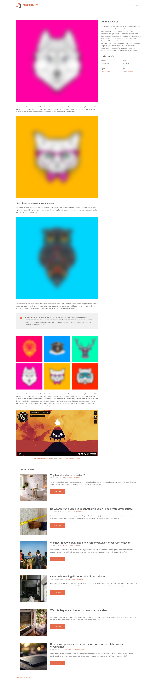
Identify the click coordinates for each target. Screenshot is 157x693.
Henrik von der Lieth (65, 458)
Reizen (65, 545)
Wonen (64, 478)
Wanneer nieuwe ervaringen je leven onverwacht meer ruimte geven (90, 542)
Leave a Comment (74, 478)
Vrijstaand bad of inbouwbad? (67, 475)
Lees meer (57, 491)
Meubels (68, 649)
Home (131, 5)
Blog (138, 5)
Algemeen (66, 511)
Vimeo (78, 458)
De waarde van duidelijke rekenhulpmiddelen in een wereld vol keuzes (91, 508)
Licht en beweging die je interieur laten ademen (78, 576)
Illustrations (105, 71)
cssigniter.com (128, 71)
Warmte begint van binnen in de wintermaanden (78, 610)
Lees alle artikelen (23, 677)
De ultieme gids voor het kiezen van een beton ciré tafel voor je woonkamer (87, 645)
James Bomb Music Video (43, 458)
